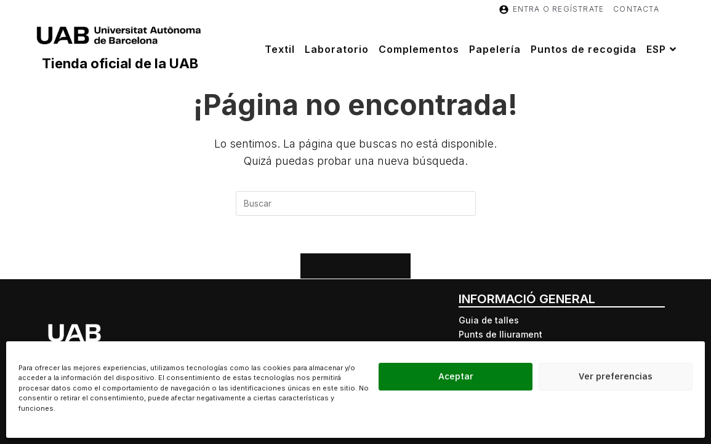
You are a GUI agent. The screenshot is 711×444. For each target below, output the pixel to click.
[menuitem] (663, 49)
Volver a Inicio (355, 266)
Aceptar (455, 376)
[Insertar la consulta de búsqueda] (356, 203)
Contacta (636, 9)
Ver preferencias (616, 376)
